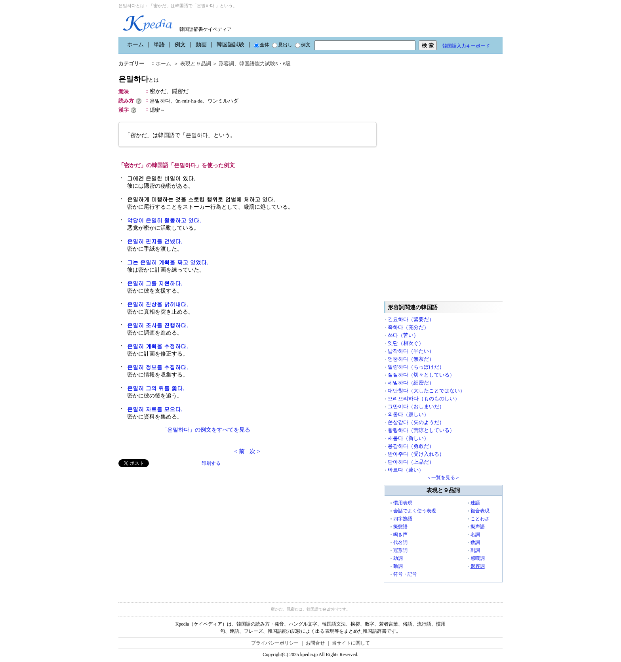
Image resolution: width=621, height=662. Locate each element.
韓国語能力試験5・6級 (265, 64)
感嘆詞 (478, 558)
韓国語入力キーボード (466, 46)
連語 (475, 503)
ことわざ (480, 518)
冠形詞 (400, 550)
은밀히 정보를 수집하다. (157, 367)
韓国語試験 (230, 45)
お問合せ (315, 643)
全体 (261, 45)
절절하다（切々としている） (421, 375)
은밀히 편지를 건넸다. (155, 241)
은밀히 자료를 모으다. (155, 409)
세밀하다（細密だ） (411, 383)
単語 (159, 45)
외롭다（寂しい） (408, 414)
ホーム (135, 45)
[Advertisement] (177, 522)
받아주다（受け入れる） (416, 454)
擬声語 (478, 526)
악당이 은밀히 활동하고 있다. (164, 220)
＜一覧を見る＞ (443, 477)
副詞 (475, 550)
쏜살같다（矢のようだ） (416, 422)
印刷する (211, 463)
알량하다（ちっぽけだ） (416, 367)
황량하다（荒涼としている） (421, 430)
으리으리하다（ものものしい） (424, 398)
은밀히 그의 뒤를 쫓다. (156, 388)
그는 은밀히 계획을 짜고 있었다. (167, 262)
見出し (282, 45)
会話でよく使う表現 (414, 511)
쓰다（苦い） (403, 335)
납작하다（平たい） (411, 351)
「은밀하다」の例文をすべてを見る (206, 430)
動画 (201, 45)
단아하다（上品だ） (411, 462)
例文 (180, 45)
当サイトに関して (351, 643)
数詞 (475, 542)
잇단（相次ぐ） (406, 343)
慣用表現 (402, 503)
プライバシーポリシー (275, 643)
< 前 (239, 451)
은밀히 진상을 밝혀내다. (157, 304)
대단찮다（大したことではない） (426, 391)
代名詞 (400, 542)
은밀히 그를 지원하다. (155, 283)
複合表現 (480, 511)
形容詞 (226, 64)
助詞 (398, 558)
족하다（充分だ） (408, 327)
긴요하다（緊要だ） (411, 319)
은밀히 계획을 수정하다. (157, 346)
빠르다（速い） (406, 470)
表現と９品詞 (195, 64)
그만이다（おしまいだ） (416, 406)
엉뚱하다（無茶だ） (411, 359)
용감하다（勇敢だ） (411, 446)
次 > (255, 451)
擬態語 (400, 526)
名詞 (475, 534)
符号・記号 (405, 574)
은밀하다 (138, 79)
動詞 (398, 566)
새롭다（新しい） (408, 438)
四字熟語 (402, 518)
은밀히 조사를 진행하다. (157, 325)
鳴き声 (400, 534)
